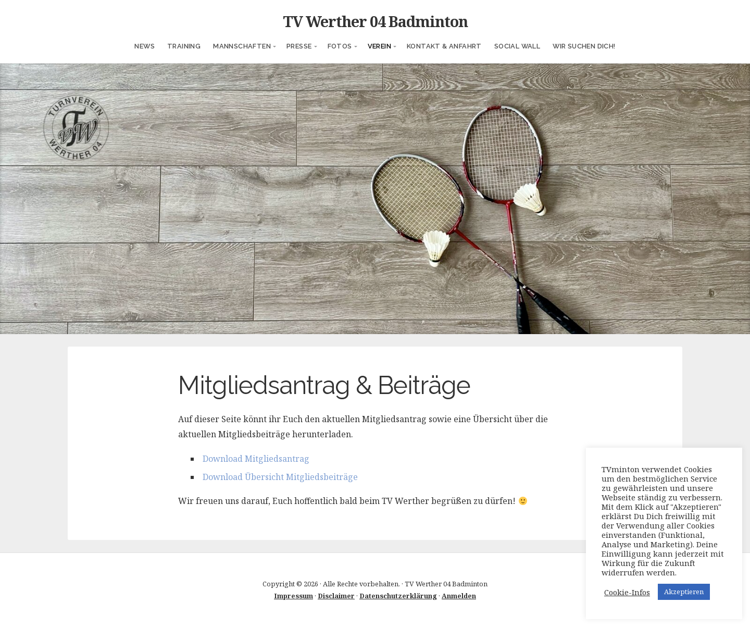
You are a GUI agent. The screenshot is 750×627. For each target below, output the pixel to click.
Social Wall (517, 46)
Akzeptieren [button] (684, 591)
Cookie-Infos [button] (627, 592)
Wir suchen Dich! (584, 46)
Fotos (340, 46)
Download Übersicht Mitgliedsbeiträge (280, 477)
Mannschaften (242, 46)
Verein (379, 46)
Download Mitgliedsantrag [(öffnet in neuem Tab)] (256, 458)
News (144, 46)
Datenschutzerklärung (398, 595)
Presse (298, 46)
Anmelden (459, 595)
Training (184, 46)
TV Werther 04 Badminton (375, 21)
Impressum (293, 595)
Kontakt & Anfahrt (444, 46)
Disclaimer (336, 595)
